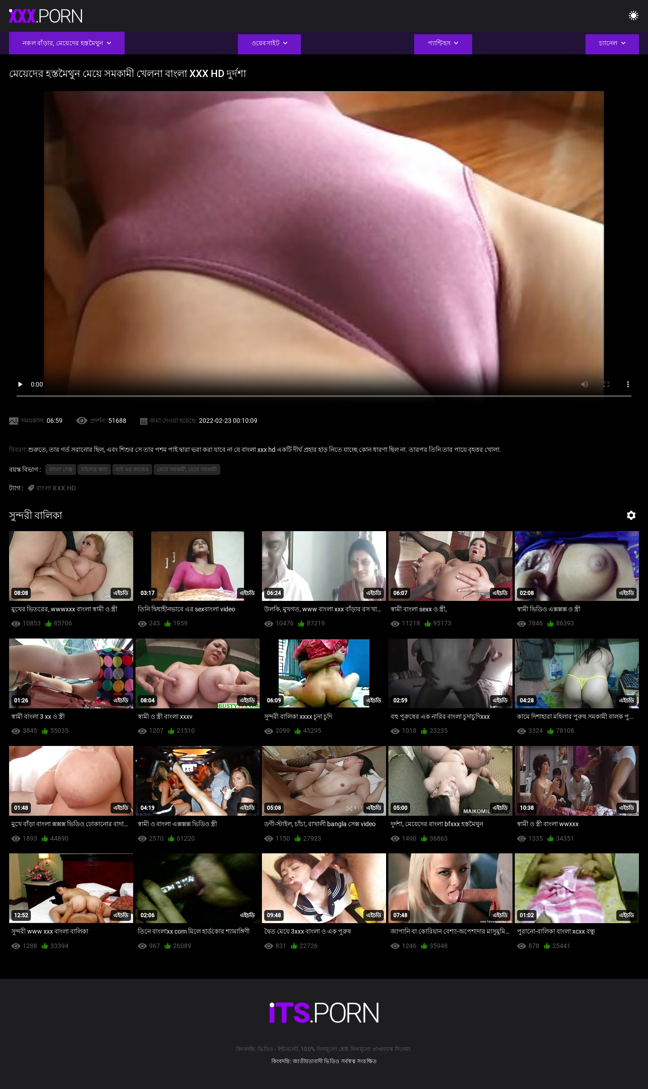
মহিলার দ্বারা (94, 469)
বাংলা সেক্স (61, 469)
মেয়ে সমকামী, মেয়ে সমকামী (187, 469)
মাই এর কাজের (132, 469)
